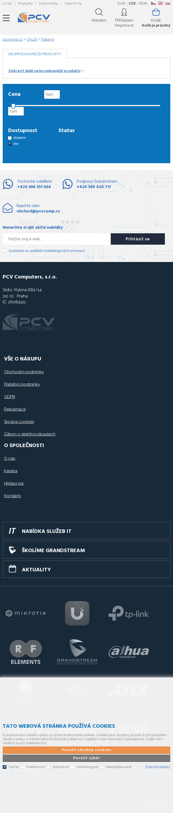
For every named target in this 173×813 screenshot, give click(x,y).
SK (167, 3)
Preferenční (35, 767)
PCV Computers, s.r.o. (34, 18)
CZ (153, 3)
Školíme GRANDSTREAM (53, 550)
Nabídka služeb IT (46, 531)
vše (15, 144)
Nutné (14, 767)
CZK (132, 3)
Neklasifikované (118, 767)
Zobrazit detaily (157, 767)
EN (160, 3)
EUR (121, 3)
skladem (19, 138)
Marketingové (87, 767)
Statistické (61, 767)
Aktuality (36, 570)
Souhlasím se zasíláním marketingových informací (47, 251)
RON (143, 3)
